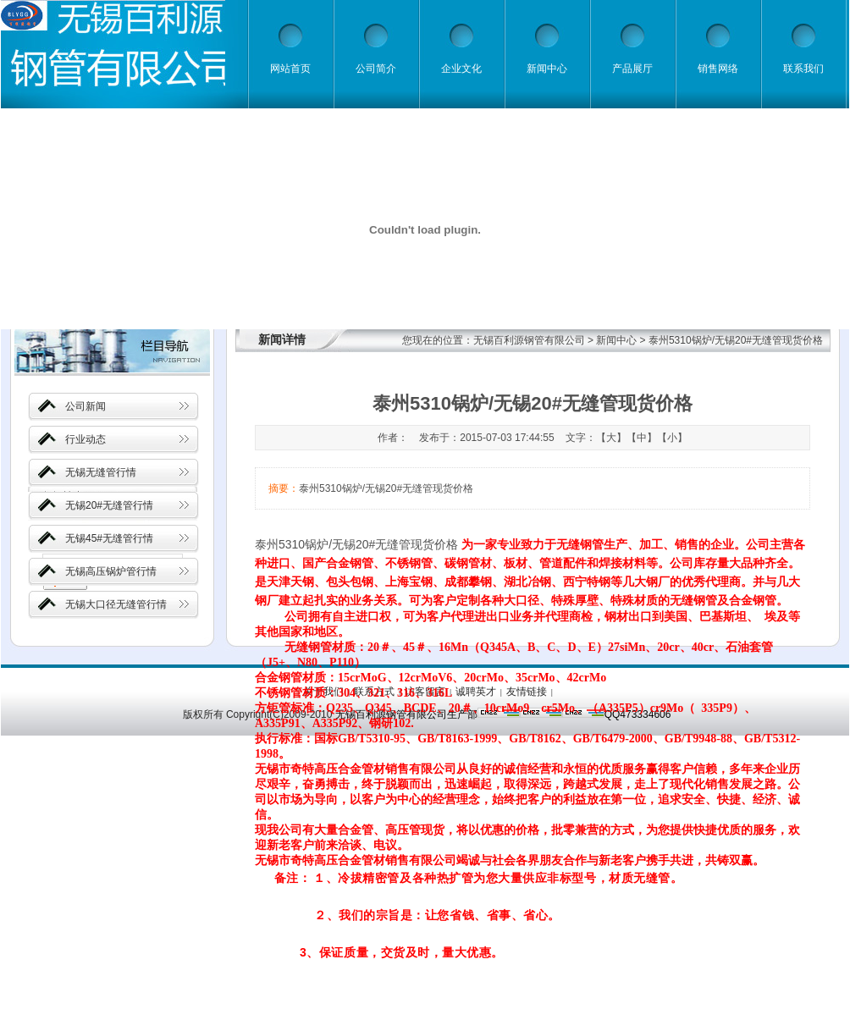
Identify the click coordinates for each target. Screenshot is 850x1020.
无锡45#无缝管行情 (109, 538)
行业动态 (85, 439)
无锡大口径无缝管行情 (116, 604)
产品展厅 (632, 68)
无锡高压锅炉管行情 (111, 571)
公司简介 (376, 68)
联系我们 (803, 68)
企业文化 (461, 68)
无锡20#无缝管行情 (109, 505)
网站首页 (290, 68)
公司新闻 (85, 406)
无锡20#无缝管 (371, 544)
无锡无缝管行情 (100, 472)
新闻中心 (547, 68)
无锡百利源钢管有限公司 (529, 340)
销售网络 (718, 68)
